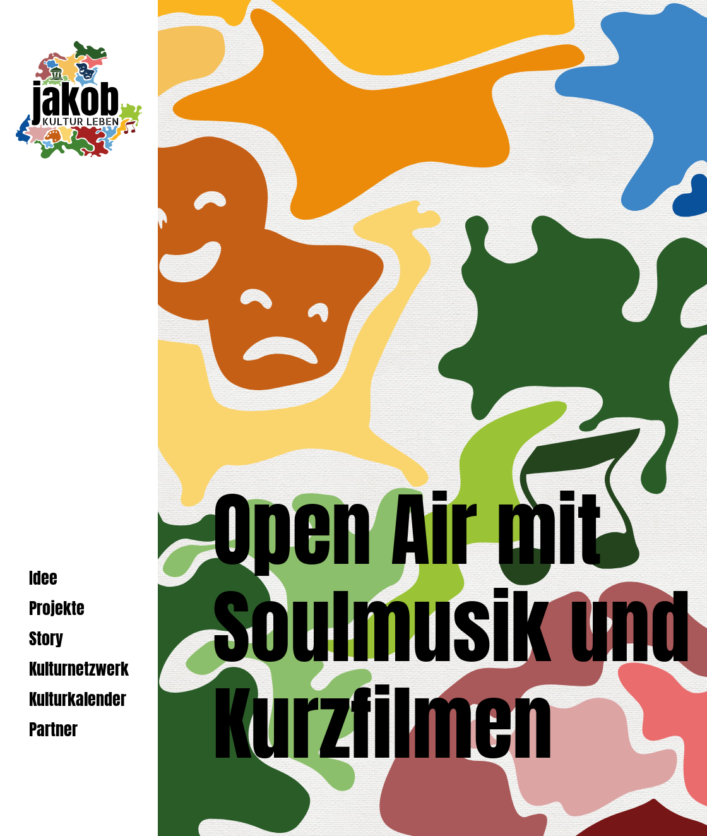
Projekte (57, 608)
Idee (43, 578)
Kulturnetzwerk (79, 669)
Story (46, 638)
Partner (53, 729)
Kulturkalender (77, 699)
